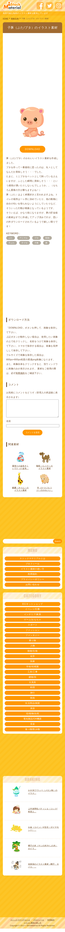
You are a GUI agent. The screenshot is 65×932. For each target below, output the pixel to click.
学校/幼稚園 (32, 670)
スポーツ (32, 628)
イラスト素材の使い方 (32, 572)
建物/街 (32, 680)
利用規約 (20, 373)
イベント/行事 (32, 612)
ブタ (36, 238)
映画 (32, 701)
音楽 (32, 727)
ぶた (11, 238)
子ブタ (24, 243)
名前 (8, 424)
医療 (32, 664)
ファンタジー (33, 638)
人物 (32, 649)
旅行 (32, 696)
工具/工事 (33, 675)
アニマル (23, 238)
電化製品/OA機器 (32, 722)
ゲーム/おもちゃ (32, 623)
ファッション (33, 633)
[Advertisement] (31, 65)
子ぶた (12, 243)
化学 (32, 659)
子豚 (36, 243)
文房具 (32, 685)
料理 (32, 691)
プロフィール (33, 567)
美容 (32, 712)
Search (58, 545)
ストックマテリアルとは (32, 562)
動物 (47, 238)
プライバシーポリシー (32, 582)
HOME (5, 19)
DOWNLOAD (32, 149)
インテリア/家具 (32, 618)
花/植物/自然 (32, 717)
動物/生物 (15, 19)
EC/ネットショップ (32, 607)
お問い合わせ (33, 588)
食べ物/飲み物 (32, 732)
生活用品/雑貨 (32, 706)
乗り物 (32, 644)
